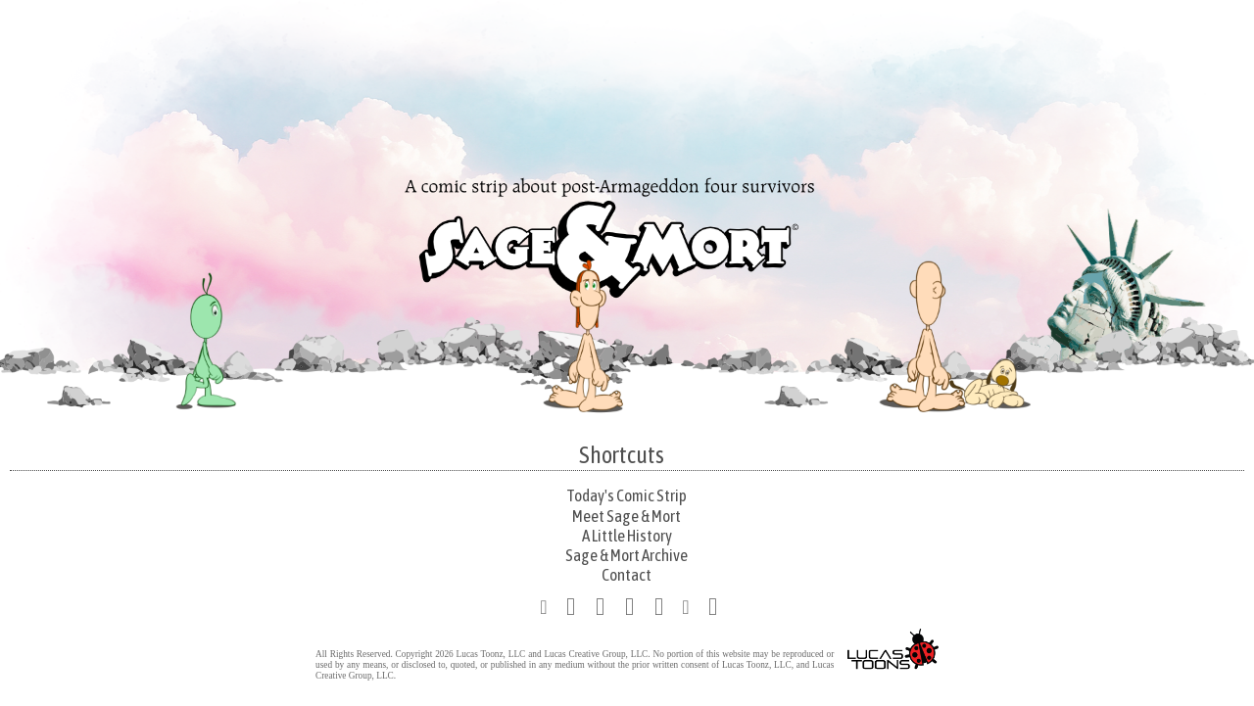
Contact (626, 575)
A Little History (627, 535)
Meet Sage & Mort (626, 516)
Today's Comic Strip (626, 495)
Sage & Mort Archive (626, 555)
